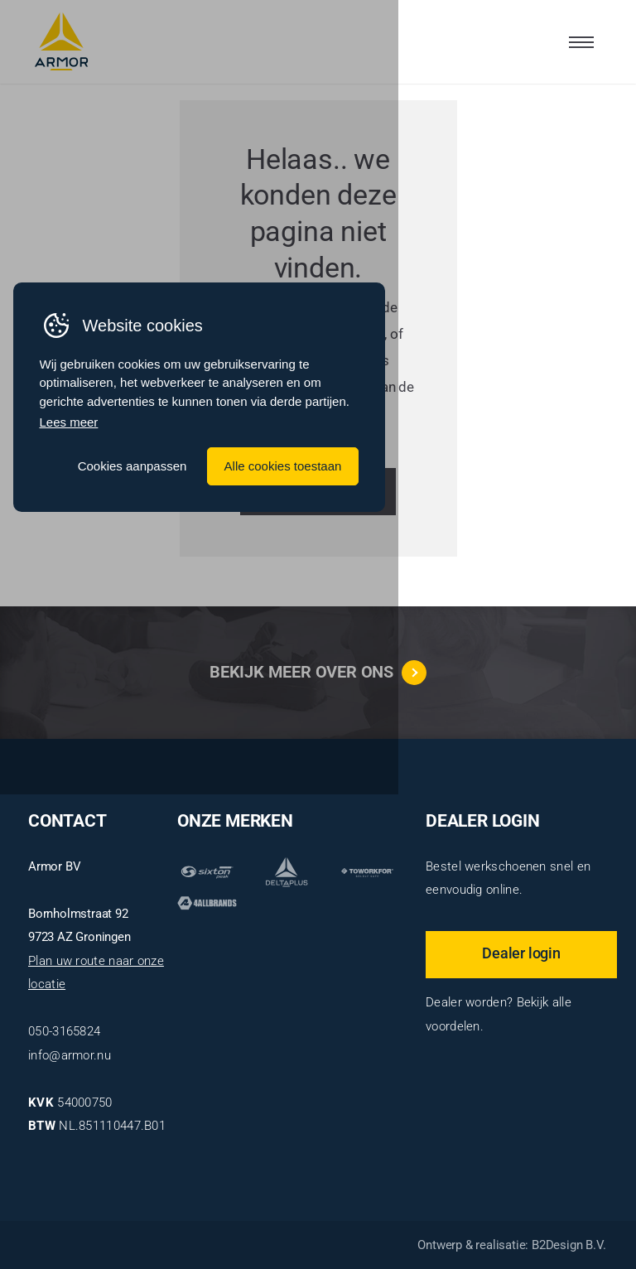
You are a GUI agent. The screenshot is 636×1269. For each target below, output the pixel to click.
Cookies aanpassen (362, 703)
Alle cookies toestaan (517, 703)
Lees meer (72, 660)
